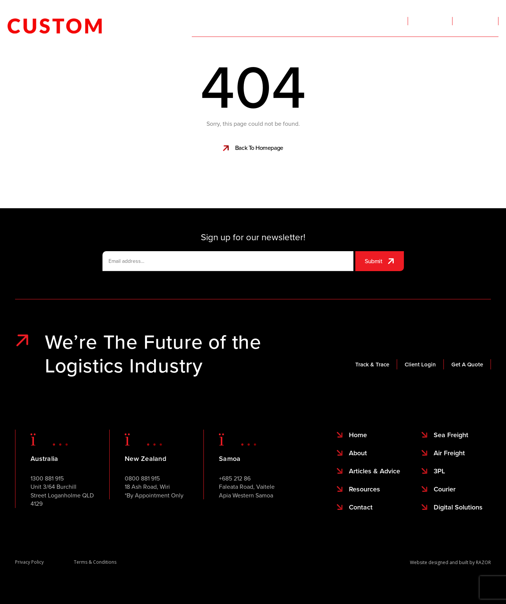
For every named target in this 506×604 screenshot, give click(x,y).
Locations (340, 54)
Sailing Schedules (281, 54)
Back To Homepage (259, 147)
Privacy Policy (29, 562)
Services (214, 54)
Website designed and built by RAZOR (450, 562)
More (426, 54)
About (391, 54)
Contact (488, 53)
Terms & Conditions (95, 562)
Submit (373, 261)
